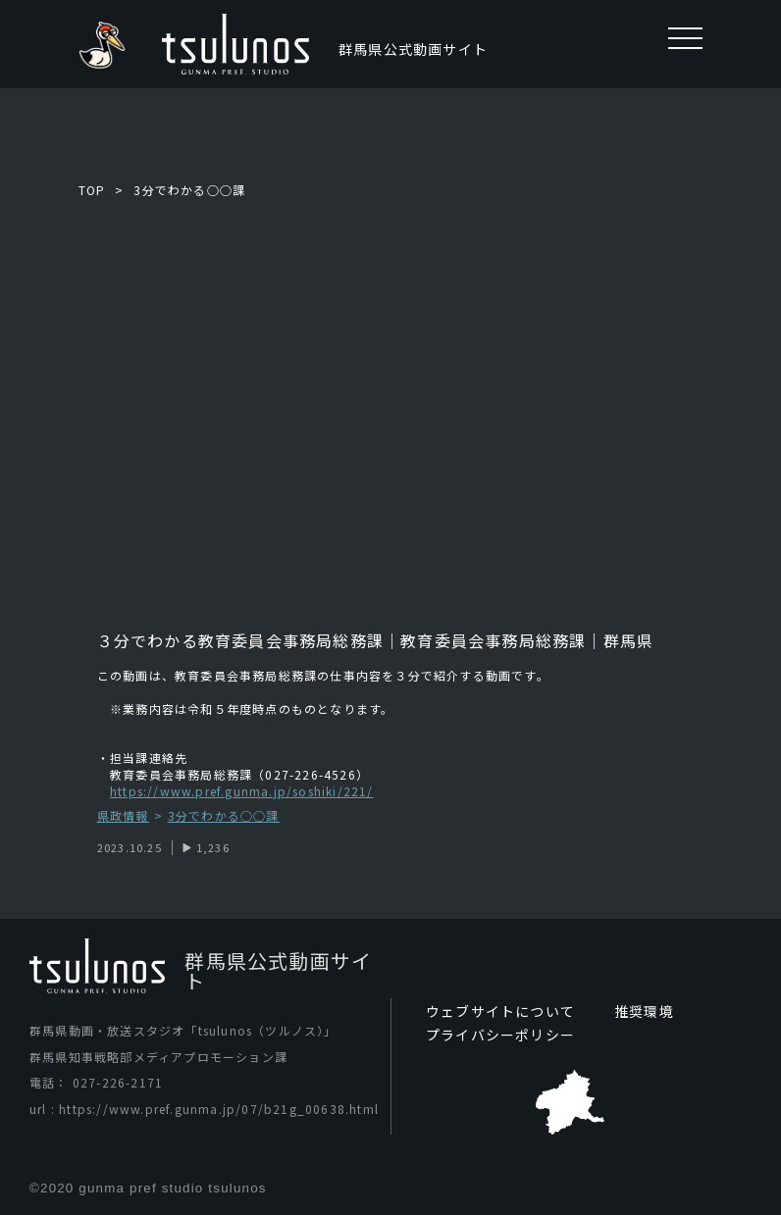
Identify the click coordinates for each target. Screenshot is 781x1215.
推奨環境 (644, 1011)
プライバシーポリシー (500, 1034)
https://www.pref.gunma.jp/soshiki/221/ (242, 791)
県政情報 (123, 816)
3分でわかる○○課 (189, 189)
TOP (92, 189)
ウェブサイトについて (500, 1011)
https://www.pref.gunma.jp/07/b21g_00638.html (219, 1108)
